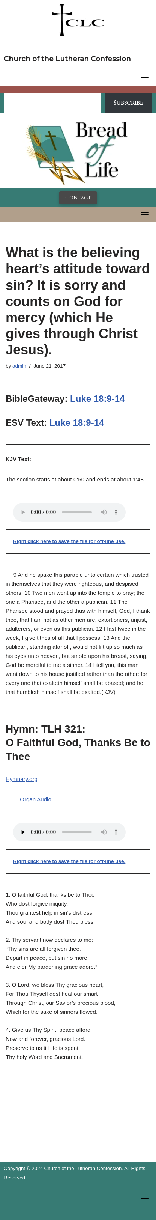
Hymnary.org (22, 779)
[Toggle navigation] (144, 77)
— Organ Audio (31, 799)
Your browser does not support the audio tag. (69, 512)
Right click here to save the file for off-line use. (69, 541)
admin (19, 366)
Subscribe (128, 103)
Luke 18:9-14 (97, 399)
